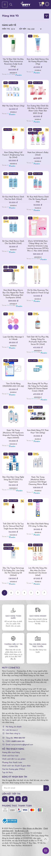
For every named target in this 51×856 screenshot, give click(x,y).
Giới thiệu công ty (13, 733)
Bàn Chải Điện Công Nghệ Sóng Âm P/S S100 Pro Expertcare (13, 479)
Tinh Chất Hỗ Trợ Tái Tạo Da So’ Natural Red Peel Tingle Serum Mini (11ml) (13, 526)
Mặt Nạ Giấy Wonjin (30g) (13, 106)
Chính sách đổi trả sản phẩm (13, 759)
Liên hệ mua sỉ (12, 730)
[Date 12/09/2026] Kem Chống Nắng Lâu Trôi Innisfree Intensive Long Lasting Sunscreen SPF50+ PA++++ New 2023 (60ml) (38, 246)
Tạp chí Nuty (7, 772)
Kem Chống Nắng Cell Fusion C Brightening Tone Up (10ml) (13, 155)
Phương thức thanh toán (12, 762)
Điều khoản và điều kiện (32, 828)
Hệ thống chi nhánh (13, 727)
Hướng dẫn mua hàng (11, 752)
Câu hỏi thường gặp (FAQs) (13, 769)
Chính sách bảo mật (10, 756)
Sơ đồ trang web (21, 831)
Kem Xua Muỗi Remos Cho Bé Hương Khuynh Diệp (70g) (38, 61)
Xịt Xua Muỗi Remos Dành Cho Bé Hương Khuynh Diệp (38, 199)
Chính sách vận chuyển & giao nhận (16, 766)
